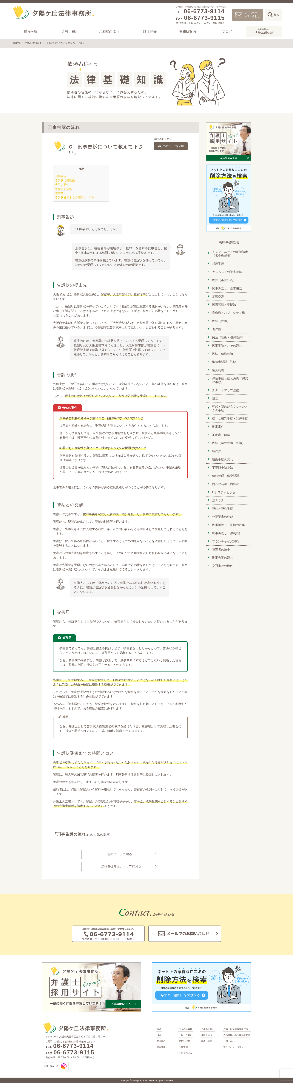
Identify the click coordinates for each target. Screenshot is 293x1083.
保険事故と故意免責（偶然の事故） (230, 377)
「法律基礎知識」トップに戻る (119, 866)
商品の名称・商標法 (225, 479)
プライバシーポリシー (234, 1046)
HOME (17, 42)
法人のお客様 (185, 1029)
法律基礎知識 (264, 31)
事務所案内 (187, 31)
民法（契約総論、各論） (228, 439)
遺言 (215, 395)
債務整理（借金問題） (227, 471)
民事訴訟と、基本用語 (227, 287)
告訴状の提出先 (65, 180)
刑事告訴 (60, 175)
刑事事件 (218, 423)
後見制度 (218, 367)
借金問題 (161, 1046)
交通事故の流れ (222, 559)
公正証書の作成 (222, 511)
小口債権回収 (185, 1052)
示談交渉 (218, 295)
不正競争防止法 (222, 463)
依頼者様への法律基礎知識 (236, 1035)
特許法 (216, 447)
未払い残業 (184, 1040)
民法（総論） (221, 319)
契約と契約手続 (222, 503)
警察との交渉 (63, 188)
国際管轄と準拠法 (224, 303)
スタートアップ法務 (225, 387)
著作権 (216, 327)
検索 (276, 14)
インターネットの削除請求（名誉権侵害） (230, 253)
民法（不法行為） (224, 279)
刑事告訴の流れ (222, 551)
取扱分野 (31, 31)
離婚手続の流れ (222, 455)
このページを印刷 (170, 145)
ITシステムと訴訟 (223, 487)
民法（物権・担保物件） (228, 335)
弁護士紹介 (148, 31)
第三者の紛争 (221, 543)
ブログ (227, 31)
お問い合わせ (230, 1040)
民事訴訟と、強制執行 (227, 527)
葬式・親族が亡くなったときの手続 (230, 405)
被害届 (59, 192)
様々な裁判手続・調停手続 (230, 415)
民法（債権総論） (224, 351)
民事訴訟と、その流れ (227, 343)
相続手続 (218, 263)
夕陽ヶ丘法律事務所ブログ (236, 1029)
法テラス (218, 495)
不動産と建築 (221, 431)
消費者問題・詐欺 (224, 359)
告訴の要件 (62, 184)
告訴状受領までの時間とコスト (74, 197)
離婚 (159, 1029)
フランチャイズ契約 (225, 535)
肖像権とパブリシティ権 (228, 311)
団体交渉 (183, 1046)
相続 (159, 1035)
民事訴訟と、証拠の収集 (228, 519)
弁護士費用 (70, 31)
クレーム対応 (185, 1035)
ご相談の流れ (109, 31)
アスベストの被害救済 (227, 271)
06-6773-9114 (204, 11)
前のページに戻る (119, 853)
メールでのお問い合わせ (252, 15)
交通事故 (161, 1040)
